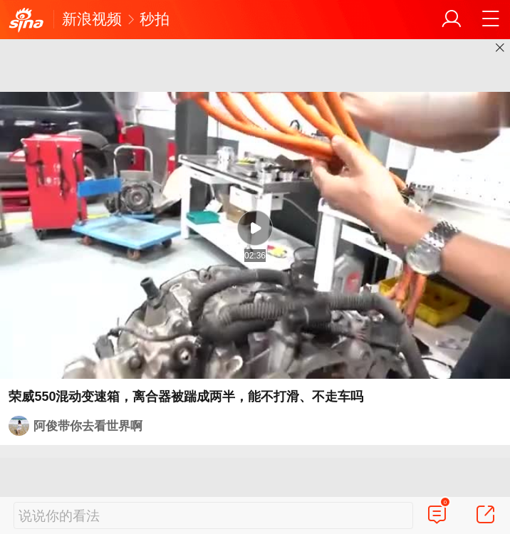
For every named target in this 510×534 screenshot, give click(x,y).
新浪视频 (92, 19)
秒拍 (155, 19)
